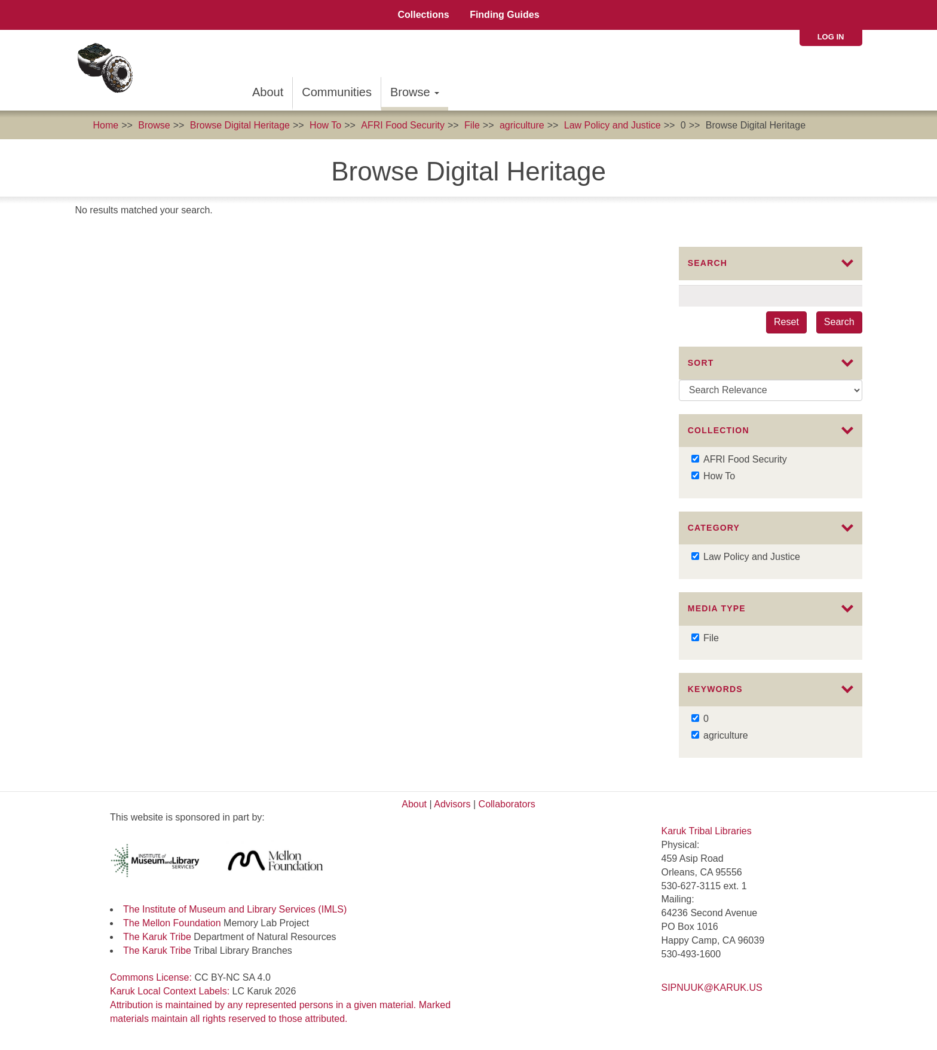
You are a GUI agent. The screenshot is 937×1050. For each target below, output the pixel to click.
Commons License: (152, 977)
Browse (414, 92)
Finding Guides (504, 15)
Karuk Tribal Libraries (707, 831)
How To (325, 125)
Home (105, 125)
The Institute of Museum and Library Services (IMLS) (235, 909)
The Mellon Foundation (172, 923)
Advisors (452, 804)
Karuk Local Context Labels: (171, 991)
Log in (830, 36)
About (267, 92)
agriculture (522, 125)
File (472, 125)
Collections (423, 15)
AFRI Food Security (403, 125)
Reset (786, 322)
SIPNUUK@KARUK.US (712, 987)
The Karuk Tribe (157, 937)
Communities (337, 92)
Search (839, 322)
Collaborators (507, 804)
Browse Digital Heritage (240, 125)
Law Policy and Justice (612, 125)
